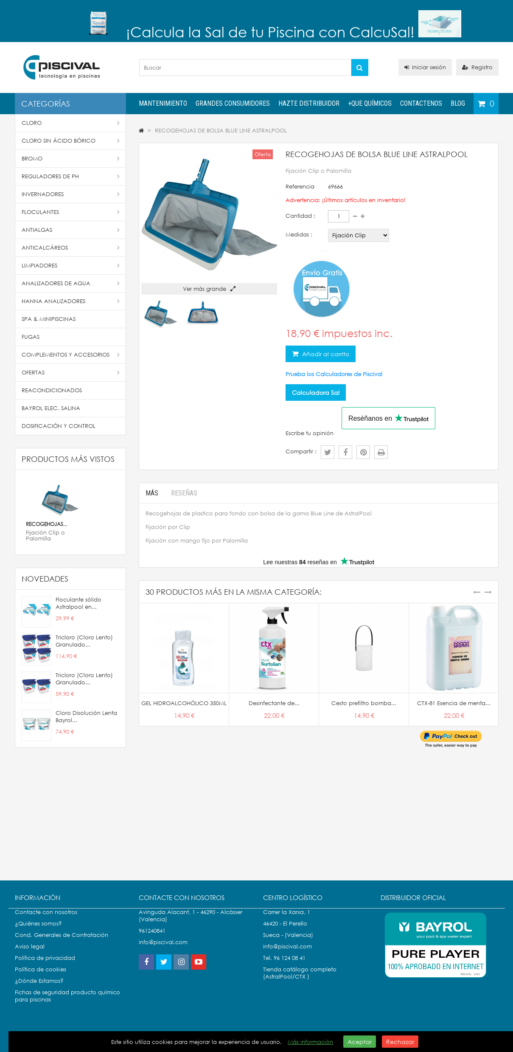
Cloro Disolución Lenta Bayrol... (86, 716)
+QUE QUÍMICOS (370, 103)
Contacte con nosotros (46, 920)
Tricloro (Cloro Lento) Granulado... (84, 641)
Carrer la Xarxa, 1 (286, 920)
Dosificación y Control (58, 426)
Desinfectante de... (274, 703)
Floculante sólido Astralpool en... (78, 603)
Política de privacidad (45, 966)
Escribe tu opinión (310, 433)
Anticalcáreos (71, 247)
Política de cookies (40, 978)
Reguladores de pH (71, 176)
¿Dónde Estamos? (39, 989)
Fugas (30, 336)
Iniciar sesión (425, 67)
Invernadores (71, 194)
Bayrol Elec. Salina (51, 408)
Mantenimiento (163, 103)
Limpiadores (71, 265)
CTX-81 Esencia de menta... (454, 703)
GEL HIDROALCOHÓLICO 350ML (184, 703)
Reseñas (184, 493)
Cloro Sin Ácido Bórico (71, 140)
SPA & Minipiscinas (49, 319)
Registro (477, 67)
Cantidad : (300, 215)
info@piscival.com (287, 955)
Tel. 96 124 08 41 (284, 966)
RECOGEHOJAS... (46, 524)
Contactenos (421, 103)
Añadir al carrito (324, 354)
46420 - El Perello (285, 932)
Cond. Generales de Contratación (61, 943)
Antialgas (71, 229)
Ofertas (71, 372)
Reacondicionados (52, 390)
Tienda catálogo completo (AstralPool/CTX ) (299, 981)
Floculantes (71, 212)
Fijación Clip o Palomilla (45, 535)
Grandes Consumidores (233, 103)
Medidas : (299, 234)
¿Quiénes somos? (38, 932)
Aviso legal (30, 955)
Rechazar (400, 1042)
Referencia (300, 186)
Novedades (45, 578)
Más (152, 493)
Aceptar (360, 1042)
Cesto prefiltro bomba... (363, 703)
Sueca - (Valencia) (288, 943)
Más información (310, 1042)
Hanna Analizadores (71, 301)
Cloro (71, 123)
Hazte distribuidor (308, 103)
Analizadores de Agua (71, 283)
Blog (458, 103)
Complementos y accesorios (71, 354)
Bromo (71, 158)
